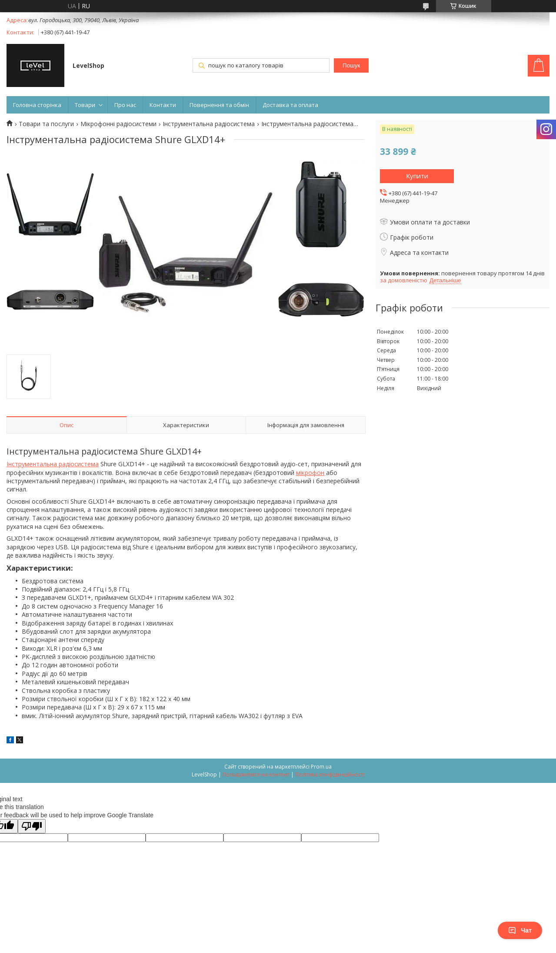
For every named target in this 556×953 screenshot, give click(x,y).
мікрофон (310, 472)
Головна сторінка (37, 105)
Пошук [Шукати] (351, 65)
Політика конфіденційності (329, 774)
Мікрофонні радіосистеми (118, 124)
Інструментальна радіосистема (209, 124)
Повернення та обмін (219, 105)
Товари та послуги (46, 124)
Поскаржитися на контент (256, 774)
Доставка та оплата (290, 105)
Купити (417, 175)
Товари (85, 105)
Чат (520, 930)
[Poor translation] (32, 826)
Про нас (125, 105)
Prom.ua (321, 766)
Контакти (163, 105)
